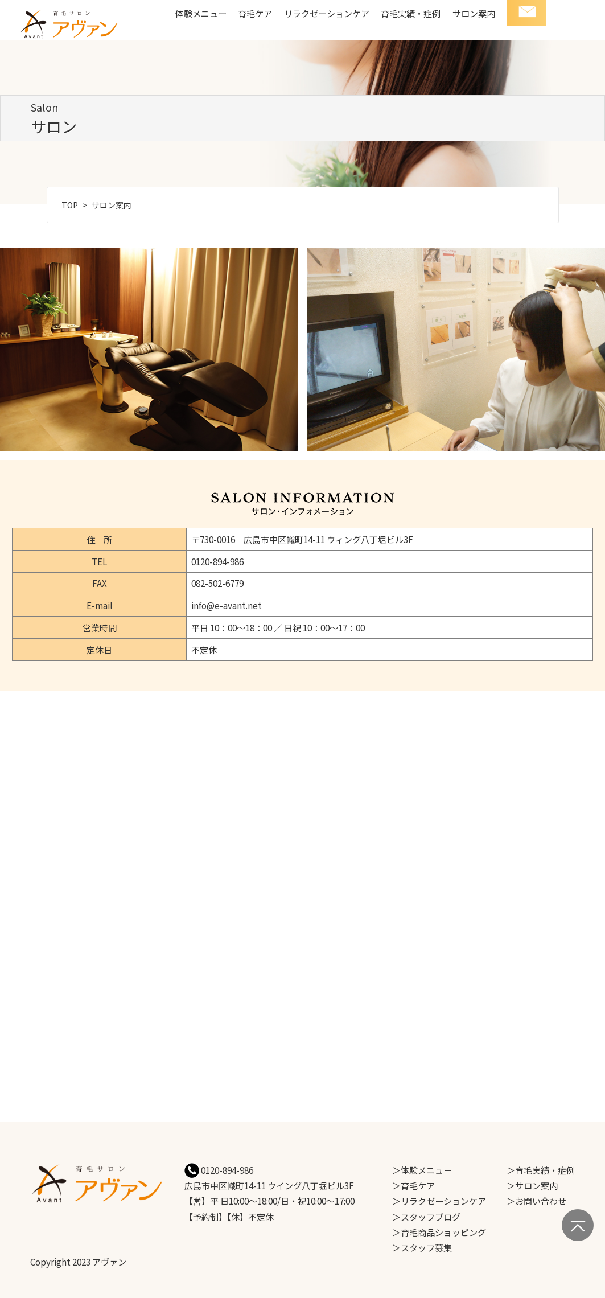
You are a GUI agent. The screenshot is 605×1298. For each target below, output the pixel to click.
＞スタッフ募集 (422, 1247)
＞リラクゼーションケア (439, 1200)
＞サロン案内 (532, 1185)
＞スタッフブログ (426, 1216)
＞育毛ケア (413, 1185)
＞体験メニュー (422, 1170)
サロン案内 (473, 13)
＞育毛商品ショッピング (439, 1232)
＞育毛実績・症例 (541, 1170)
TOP (69, 205)
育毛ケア (255, 13)
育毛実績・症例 (411, 13)
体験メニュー (201, 13)
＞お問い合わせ (536, 1200)
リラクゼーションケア (326, 13)
